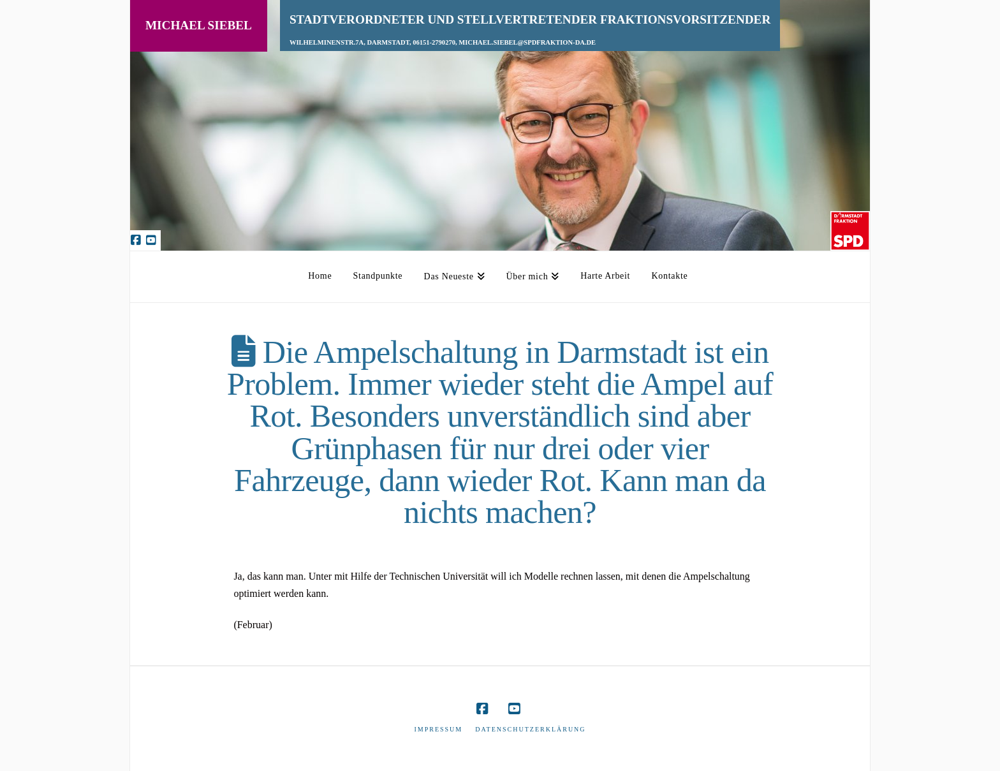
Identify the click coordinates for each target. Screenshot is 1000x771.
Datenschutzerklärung (530, 729)
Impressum (438, 729)
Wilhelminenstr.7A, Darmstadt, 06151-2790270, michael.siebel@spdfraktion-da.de (443, 42)
